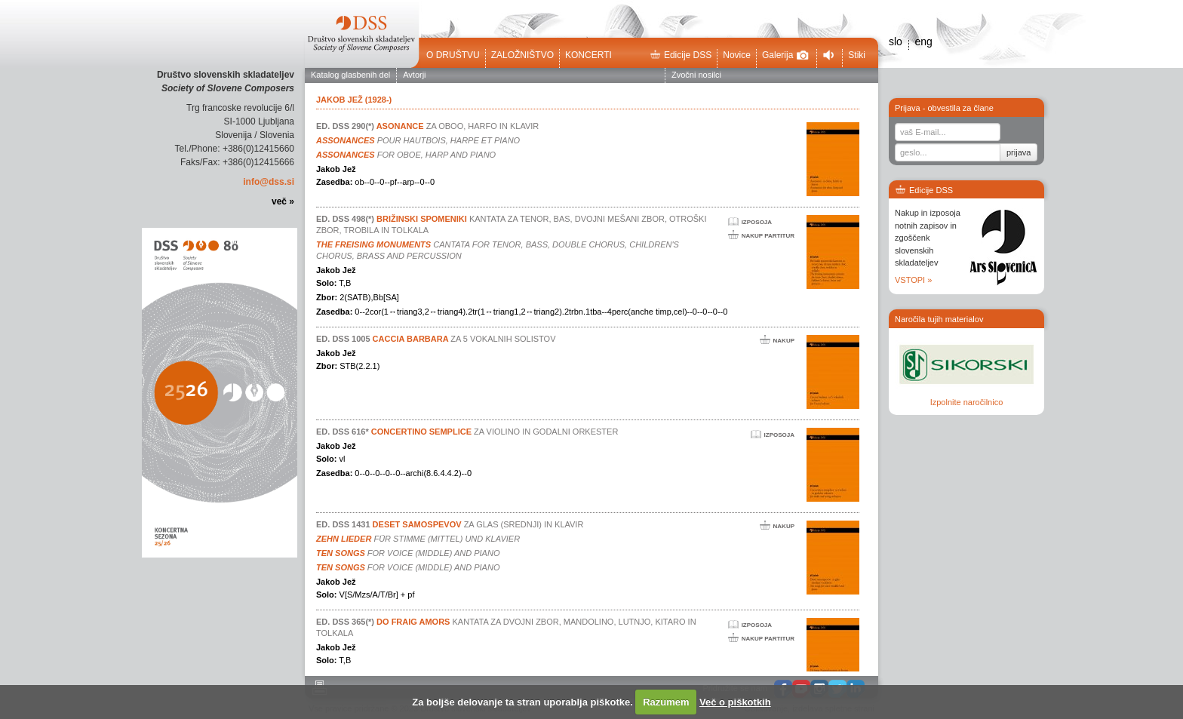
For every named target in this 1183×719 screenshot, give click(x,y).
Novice (737, 55)
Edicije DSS (680, 55)
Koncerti (588, 55)
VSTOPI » (913, 279)
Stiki (856, 55)
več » (283, 201)
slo (895, 41)
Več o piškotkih (735, 702)
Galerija (785, 55)
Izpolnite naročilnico (966, 402)
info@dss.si (268, 182)
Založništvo (522, 55)
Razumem (666, 702)
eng (923, 41)
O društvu (453, 55)
